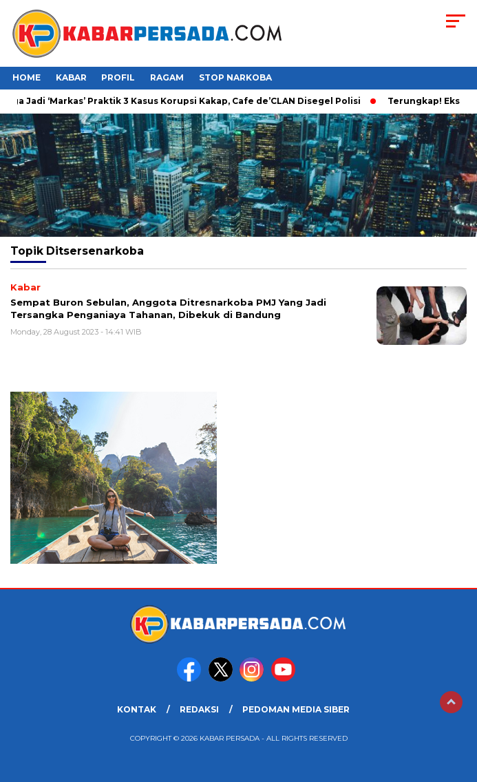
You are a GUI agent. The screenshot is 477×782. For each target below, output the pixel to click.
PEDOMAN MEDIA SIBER (296, 709)
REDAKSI (199, 709)
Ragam (167, 77)
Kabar (71, 77)
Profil (118, 77)
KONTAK (136, 709)
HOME (26, 77)
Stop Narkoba (235, 77)
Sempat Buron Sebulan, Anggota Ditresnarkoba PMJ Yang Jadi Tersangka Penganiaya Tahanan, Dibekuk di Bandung (168, 308)
